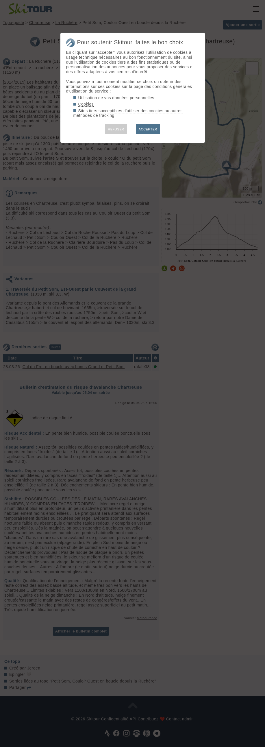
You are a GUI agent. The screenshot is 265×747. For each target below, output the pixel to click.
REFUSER (116, 129)
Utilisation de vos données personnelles (116, 97)
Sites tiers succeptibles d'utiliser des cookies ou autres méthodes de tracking (128, 113)
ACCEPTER (148, 129)
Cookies (86, 104)
